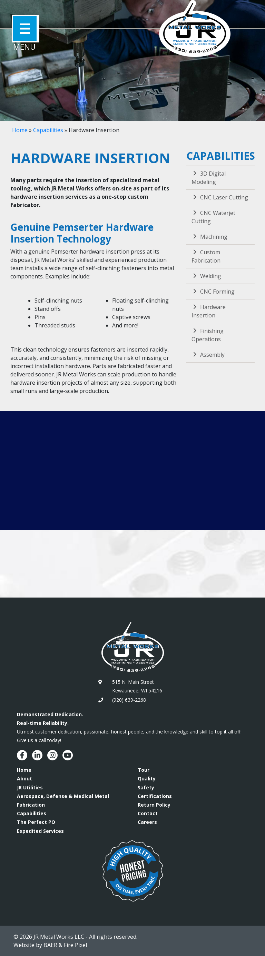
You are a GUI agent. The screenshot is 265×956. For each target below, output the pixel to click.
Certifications (155, 796)
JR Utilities (30, 787)
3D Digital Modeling (209, 178)
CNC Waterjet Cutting (213, 217)
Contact (148, 813)
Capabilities (48, 130)
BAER (50, 945)
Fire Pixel (75, 945)
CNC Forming (213, 291)
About (24, 778)
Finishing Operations (208, 335)
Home (20, 130)
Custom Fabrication (206, 256)
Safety (146, 787)
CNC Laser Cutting (220, 197)
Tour (143, 770)
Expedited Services (40, 831)
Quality (147, 778)
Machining (209, 236)
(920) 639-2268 (129, 700)
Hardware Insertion (209, 311)
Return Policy (154, 804)
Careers (147, 822)
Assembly (208, 354)
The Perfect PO (36, 822)
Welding (206, 276)
